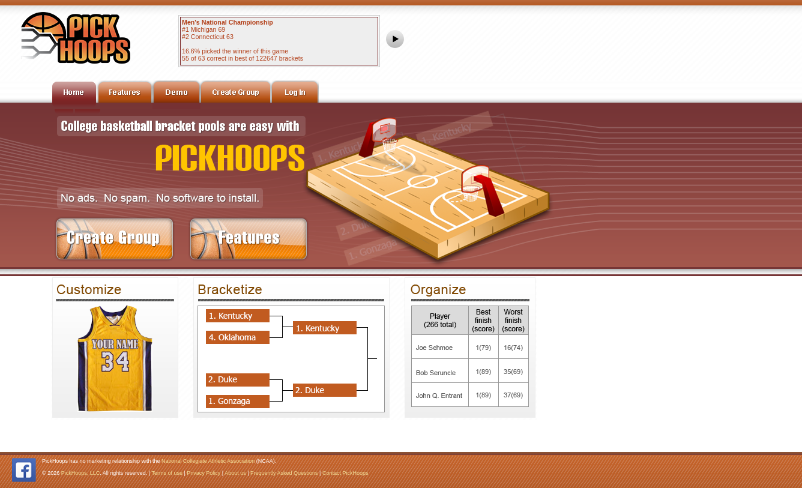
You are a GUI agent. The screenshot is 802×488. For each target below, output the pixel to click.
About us (235, 473)
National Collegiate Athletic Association (208, 461)
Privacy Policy (203, 473)
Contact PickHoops (345, 473)
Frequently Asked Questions (284, 473)
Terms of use (166, 473)
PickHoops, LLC (80, 473)
